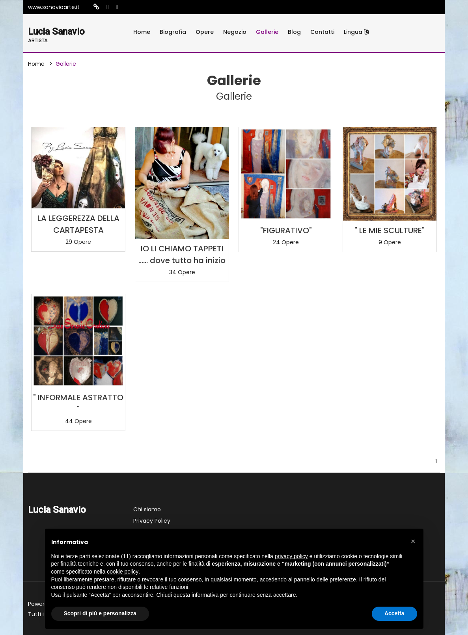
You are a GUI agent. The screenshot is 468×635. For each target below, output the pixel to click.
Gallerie (267, 32)
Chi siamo (147, 509)
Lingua (356, 32)
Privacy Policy (151, 521)
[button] (413, 541)
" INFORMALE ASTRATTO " (78, 403)
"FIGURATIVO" (286, 230)
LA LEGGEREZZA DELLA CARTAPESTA (78, 224)
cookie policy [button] (122, 571)
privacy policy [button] (291, 556)
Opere (205, 32)
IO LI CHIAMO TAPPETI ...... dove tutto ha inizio (182, 254)
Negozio (234, 32)
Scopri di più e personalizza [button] (100, 613)
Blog (294, 32)
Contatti (322, 32)
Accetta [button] (394, 613)
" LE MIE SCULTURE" (389, 230)
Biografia (173, 32)
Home (141, 32)
